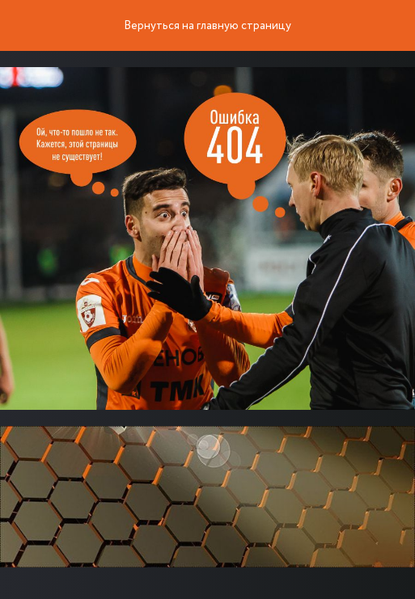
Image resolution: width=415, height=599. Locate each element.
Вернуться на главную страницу (207, 26)
